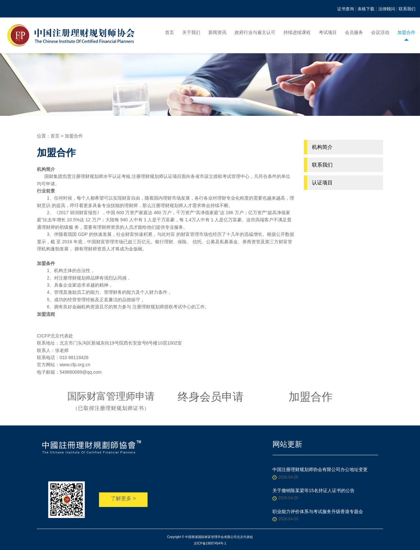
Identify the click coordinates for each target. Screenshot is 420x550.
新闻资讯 (217, 32)
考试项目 (328, 32)
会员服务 (354, 32)
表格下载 (366, 8)
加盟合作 (406, 32)
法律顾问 (386, 8)
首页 (169, 32)
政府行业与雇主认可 (255, 32)
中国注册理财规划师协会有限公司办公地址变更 (320, 469)
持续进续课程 (297, 32)
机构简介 (322, 147)
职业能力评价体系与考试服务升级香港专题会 (317, 511)
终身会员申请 (211, 396)
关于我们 (191, 32)
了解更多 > (123, 498)
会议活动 (380, 32)
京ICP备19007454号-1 (210, 543)
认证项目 (322, 182)
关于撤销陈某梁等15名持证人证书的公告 (313, 490)
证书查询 (345, 8)
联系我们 (407, 8)
